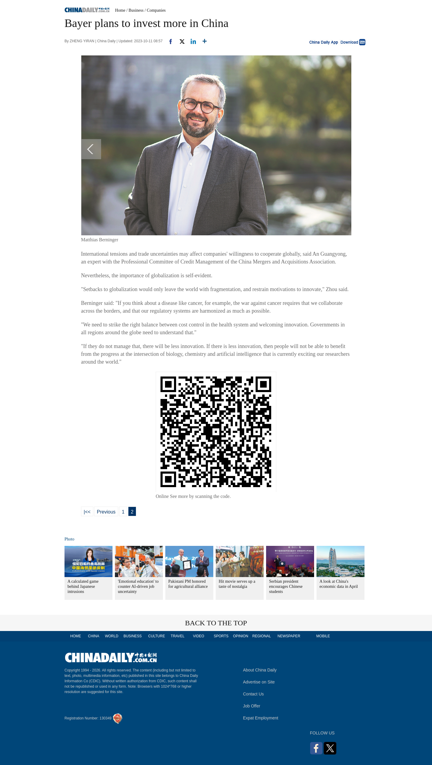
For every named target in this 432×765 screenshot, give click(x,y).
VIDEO (198, 636)
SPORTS (221, 636)
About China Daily (260, 670)
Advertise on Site (259, 682)
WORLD (111, 636)
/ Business (134, 10)
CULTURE (156, 636)
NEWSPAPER (289, 636)
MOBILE (323, 636)
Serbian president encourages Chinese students (286, 586)
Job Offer (251, 706)
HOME (75, 636)
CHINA (93, 636)
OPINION (240, 636)
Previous (106, 511)
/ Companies (155, 10)
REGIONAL (261, 636)
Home (120, 10)
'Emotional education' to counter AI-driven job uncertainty (138, 586)
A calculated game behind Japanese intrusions (83, 586)
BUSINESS (133, 636)
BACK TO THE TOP (216, 623)
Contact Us (253, 694)
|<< (87, 511)
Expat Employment (260, 718)
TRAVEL (177, 636)
